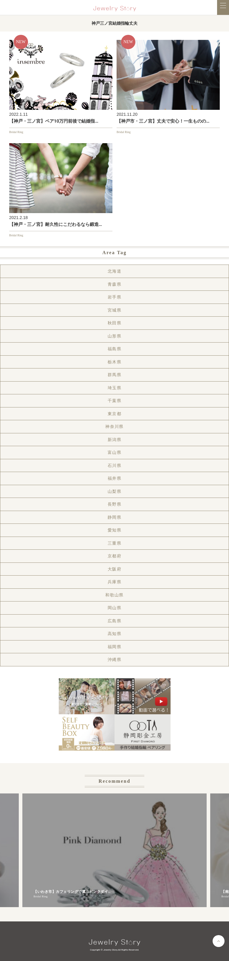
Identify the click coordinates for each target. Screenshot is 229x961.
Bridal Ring (16, 132)
